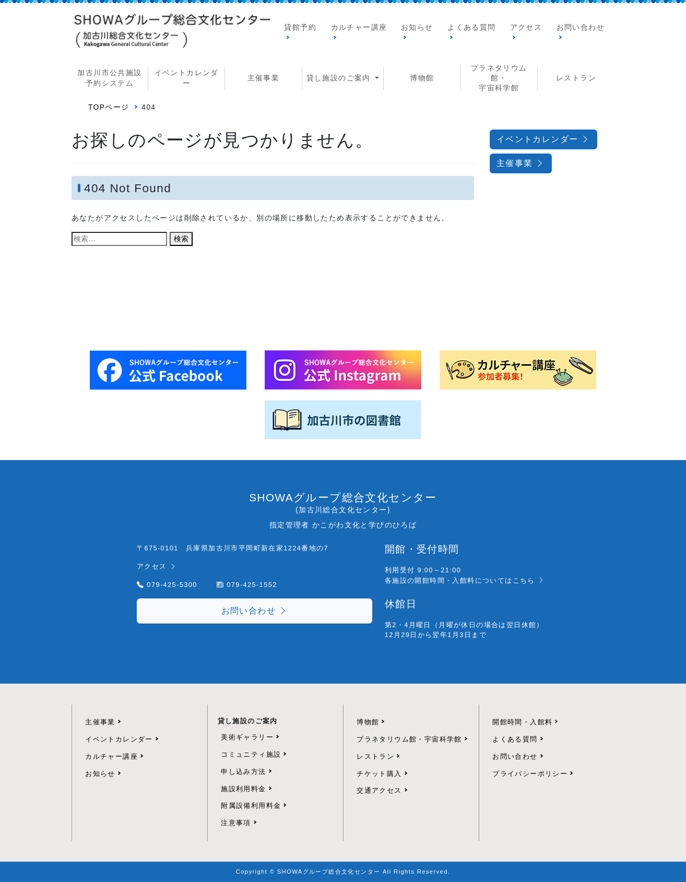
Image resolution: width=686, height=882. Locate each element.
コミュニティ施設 (251, 754)
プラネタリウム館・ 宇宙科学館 (499, 78)
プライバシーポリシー (529, 774)
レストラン (576, 78)
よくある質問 (471, 27)
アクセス (526, 27)
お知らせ (417, 27)
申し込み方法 (243, 771)
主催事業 (263, 78)
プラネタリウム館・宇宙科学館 (409, 739)
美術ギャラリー (247, 737)
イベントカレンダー (187, 77)
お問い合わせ (581, 27)
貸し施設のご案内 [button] (339, 78)
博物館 (422, 78)
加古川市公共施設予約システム (109, 77)
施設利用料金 (243, 789)
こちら (529, 580)
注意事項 (236, 823)
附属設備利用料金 (251, 805)
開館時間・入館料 (522, 722)
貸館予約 (300, 27)
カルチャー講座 (359, 27)
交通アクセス (379, 790)
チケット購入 (379, 774)
